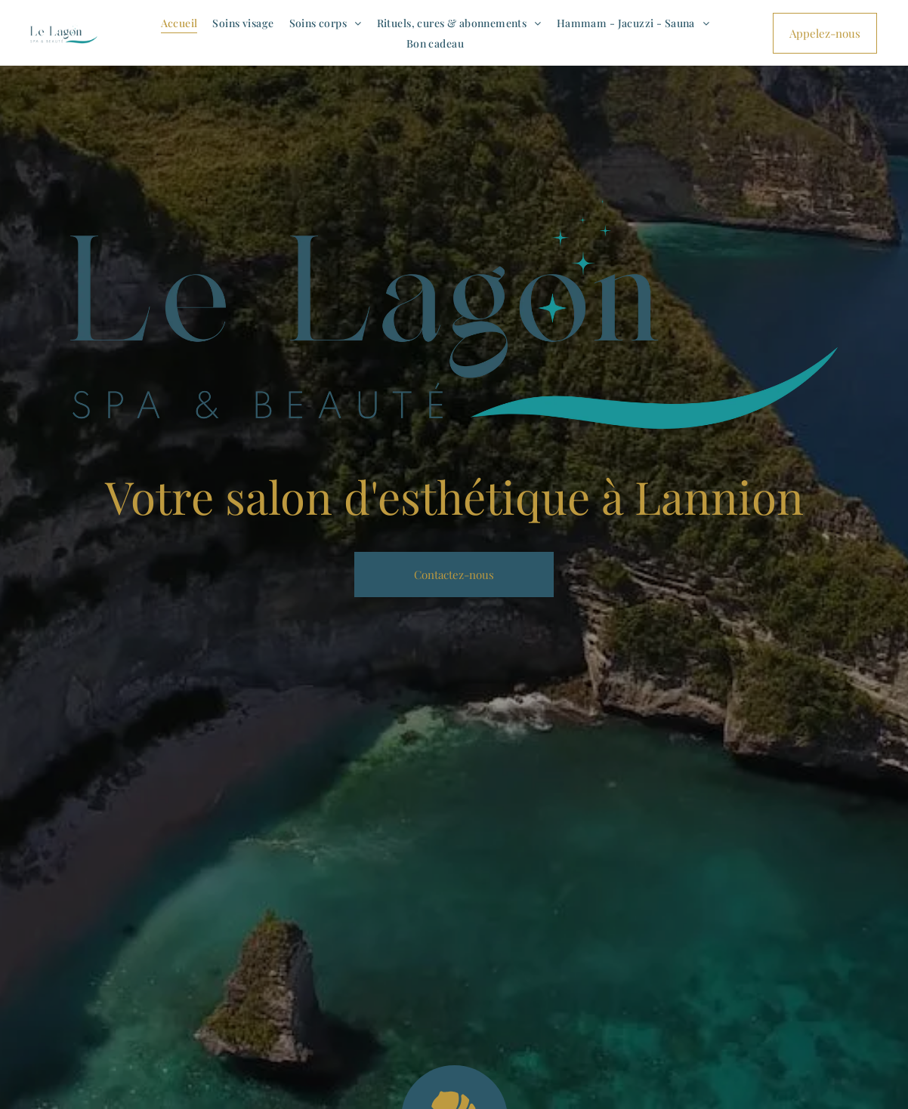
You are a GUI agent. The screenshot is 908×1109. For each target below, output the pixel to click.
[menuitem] (179, 22)
